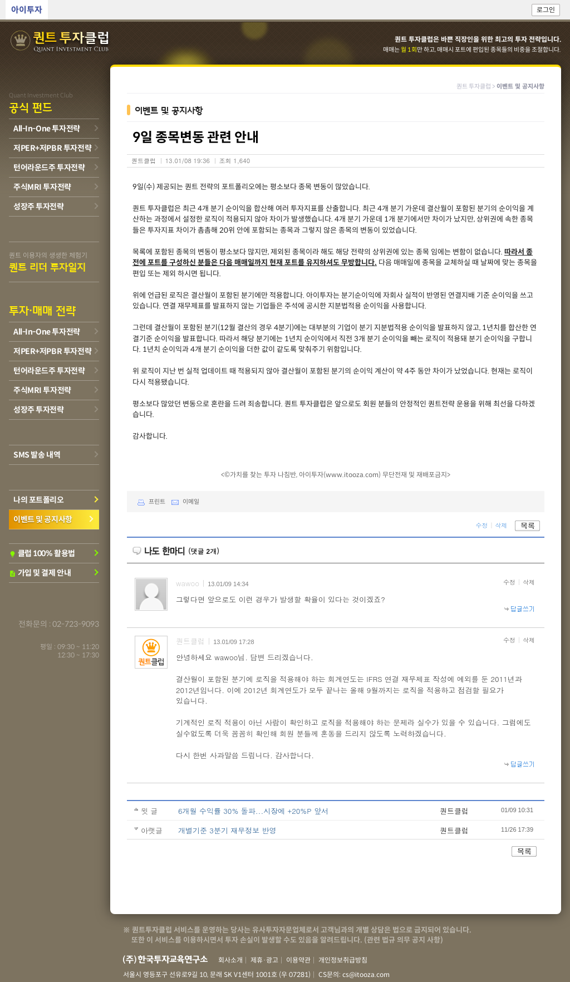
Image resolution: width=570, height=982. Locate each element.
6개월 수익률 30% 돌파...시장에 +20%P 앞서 (253, 811)
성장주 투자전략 (38, 207)
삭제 (501, 525)
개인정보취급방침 (342, 960)
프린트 (148, 501)
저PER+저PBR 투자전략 (52, 148)
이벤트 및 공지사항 (42, 519)
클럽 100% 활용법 (42, 553)
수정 (481, 525)
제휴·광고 (264, 960)
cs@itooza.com (366, 974)
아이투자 (26, 9)
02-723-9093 (75, 624)
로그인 (546, 10)
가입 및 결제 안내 (40, 573)
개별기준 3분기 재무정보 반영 (227, 830)
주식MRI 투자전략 (42, 187)
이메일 (182, 501)
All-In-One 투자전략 (46, 129)
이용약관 (298, 960)
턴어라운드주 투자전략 (49, 168)
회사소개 (230, 960)
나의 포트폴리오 (38, 500)
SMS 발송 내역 (36, 455)
